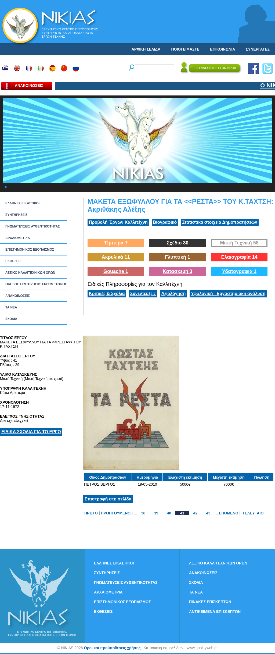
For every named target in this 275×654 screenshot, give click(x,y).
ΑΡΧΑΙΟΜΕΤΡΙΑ (17, 238)
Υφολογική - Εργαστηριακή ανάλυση (228, 293)
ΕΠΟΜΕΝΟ (228, 513)
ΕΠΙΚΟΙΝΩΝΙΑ (222, 49)
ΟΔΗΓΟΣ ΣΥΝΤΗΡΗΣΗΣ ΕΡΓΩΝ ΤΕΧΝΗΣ (36, 284)
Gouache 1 (115, 271)
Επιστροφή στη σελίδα (108, 499)
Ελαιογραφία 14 (239, 257)
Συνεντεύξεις (143, 293)
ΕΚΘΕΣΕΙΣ (13, 261)
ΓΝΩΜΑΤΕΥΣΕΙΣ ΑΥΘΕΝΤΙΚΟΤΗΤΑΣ (32, 226)
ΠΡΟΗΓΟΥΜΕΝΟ (116, 513)
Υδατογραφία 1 (239, 271)
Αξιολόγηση (173, 293)
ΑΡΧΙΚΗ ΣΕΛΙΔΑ (146, 49)
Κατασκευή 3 (177, 271)
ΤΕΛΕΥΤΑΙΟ (253, 513)
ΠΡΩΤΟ (91, 513)
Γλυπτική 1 (177, 257)
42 (195, 513)
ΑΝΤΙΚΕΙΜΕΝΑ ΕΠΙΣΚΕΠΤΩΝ (215, 611)
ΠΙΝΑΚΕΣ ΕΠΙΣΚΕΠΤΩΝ (210, 602)
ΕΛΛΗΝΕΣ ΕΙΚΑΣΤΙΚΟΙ (22, 203)
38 (143, 513)
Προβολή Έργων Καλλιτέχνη (118, 222)
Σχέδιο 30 (177, 243)
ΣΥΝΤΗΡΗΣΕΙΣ (16, 215)
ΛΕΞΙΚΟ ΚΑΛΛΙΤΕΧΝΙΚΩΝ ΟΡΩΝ (30, 273)
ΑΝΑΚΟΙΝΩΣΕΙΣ (17, 296)
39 (156, 513)
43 (208, 513)
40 (169, 513)
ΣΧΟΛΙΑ (11, 319)
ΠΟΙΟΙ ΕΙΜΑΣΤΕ (185, 49)
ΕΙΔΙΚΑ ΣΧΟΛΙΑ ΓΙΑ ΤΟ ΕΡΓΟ (31, 431)
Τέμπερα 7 (116, 243)
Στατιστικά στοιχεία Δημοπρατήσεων (219, 222)
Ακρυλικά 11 (116, 257)
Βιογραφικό (165, 222)
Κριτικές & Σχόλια (107, 293)
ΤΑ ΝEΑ (11, 307)
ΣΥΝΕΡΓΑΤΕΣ (258, 49)
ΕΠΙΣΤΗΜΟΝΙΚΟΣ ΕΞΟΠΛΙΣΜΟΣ (29, 249)
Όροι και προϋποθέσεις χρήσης (112, 648)
